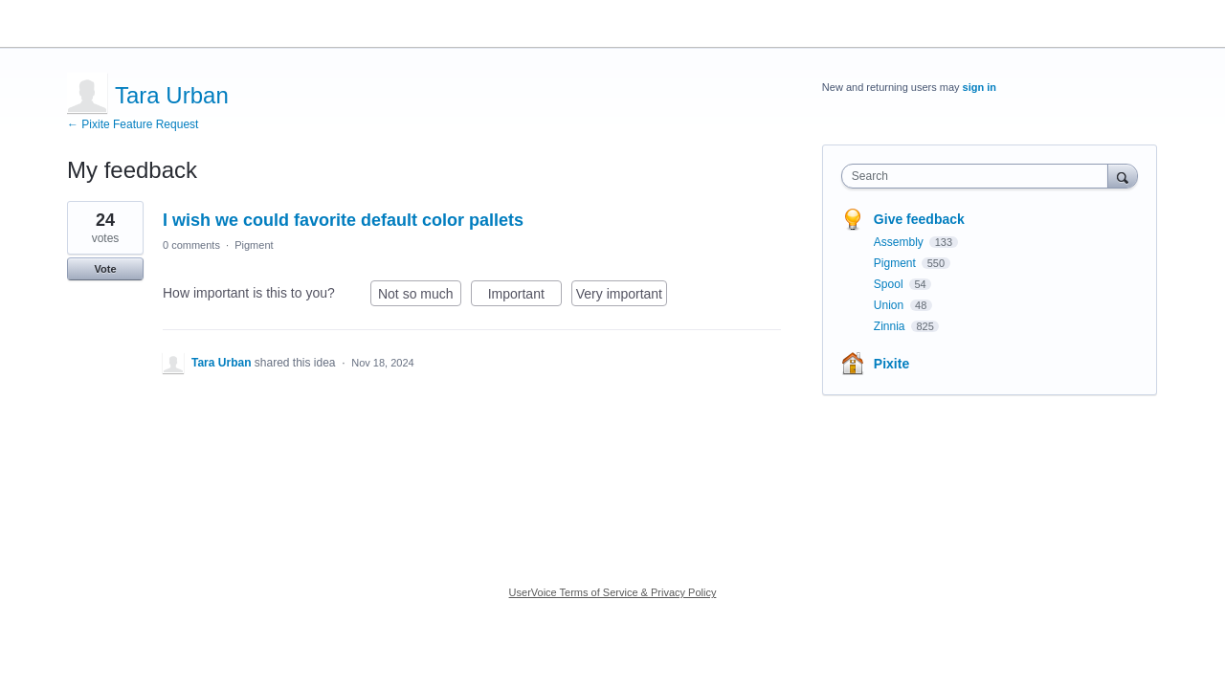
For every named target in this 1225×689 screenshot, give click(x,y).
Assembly (900, 242)
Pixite (891, 363)
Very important (621, 296)
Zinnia (891, 326)
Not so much (419, 296)
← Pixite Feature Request (132, 124)
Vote (105, 269)
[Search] (1122, 176)
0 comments (191, 245)
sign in (979, 87)
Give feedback (919, 219)
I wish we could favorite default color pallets (343, 220)
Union (890, 305)
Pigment (253, 245)
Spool (890, 284)
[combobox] (979, 176)
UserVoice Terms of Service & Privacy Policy (613, 592)
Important (525, 296)
